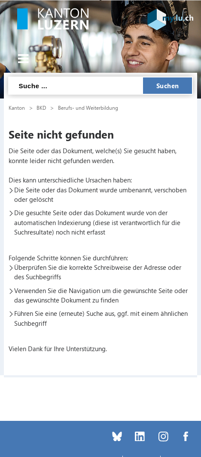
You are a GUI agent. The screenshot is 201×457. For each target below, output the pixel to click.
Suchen (167, 85)
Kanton (17, 107)
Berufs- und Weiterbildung (88, 107)
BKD (41, 107)
